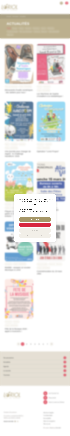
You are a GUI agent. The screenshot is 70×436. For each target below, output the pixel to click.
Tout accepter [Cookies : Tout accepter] (35, 219)
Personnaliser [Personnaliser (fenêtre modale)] (35, 230)
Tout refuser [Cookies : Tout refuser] (35, 225)
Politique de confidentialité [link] (35, 236)
